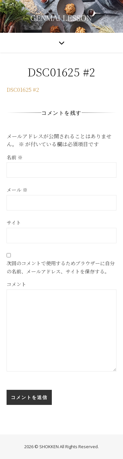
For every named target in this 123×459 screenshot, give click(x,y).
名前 (15, 157)
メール (17, 189)
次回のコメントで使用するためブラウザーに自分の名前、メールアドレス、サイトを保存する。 (61, 267)
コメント (16, 284)
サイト (14, 222)
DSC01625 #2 (23, 89)
